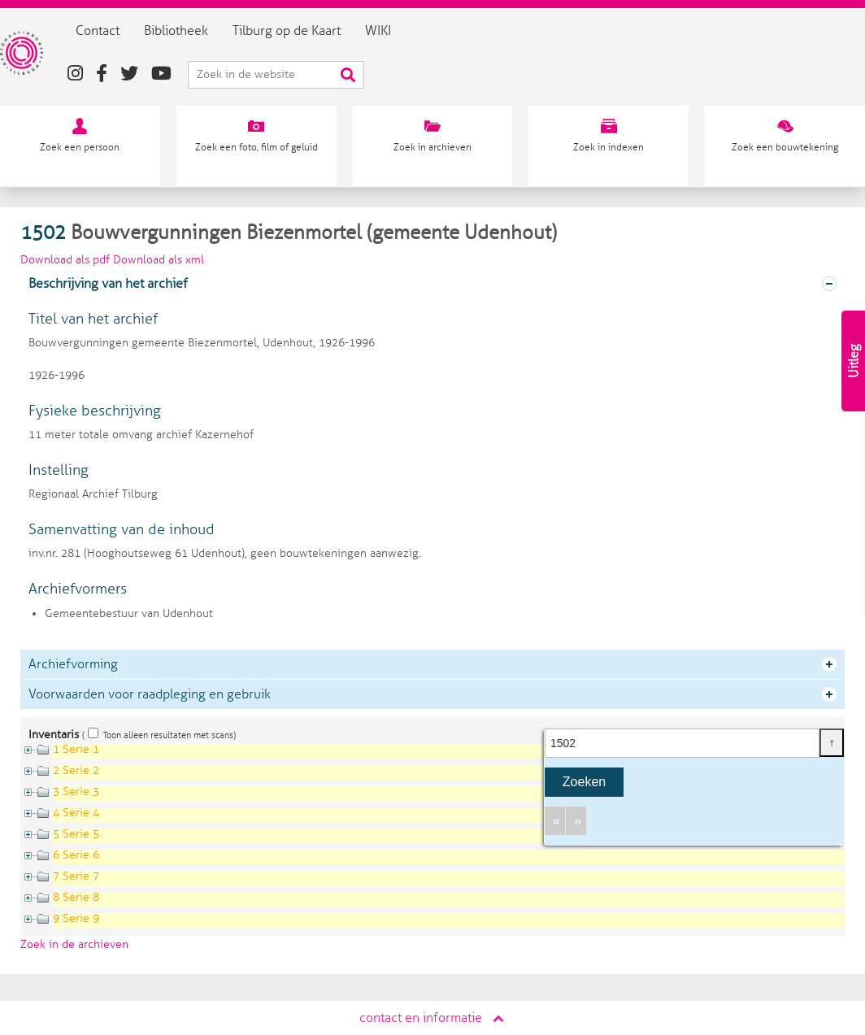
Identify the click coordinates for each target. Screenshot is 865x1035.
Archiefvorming (73, 664)
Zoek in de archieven (74, 944)
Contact (119, 31)
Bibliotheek (198, 31)
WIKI (400, 31)
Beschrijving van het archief (108, 284)
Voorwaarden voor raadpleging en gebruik (149, 694)
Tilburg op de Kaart (308, 31)
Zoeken (584, 782)
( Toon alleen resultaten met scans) (159, 735)
